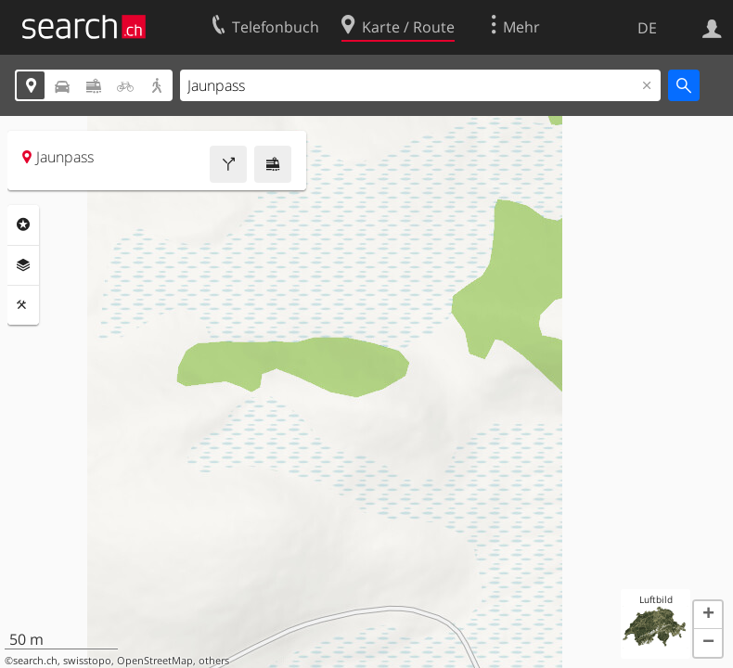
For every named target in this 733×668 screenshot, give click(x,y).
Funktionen (23, 305)
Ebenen (23, 265)
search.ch (35, 660)
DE (647, 28)
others (214, 660)
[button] (708, 615)
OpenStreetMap (155, 660)
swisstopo (87, 660)
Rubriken (23, 224)
